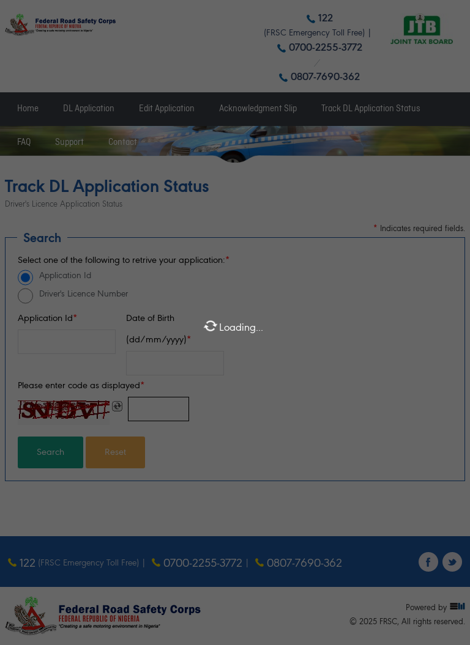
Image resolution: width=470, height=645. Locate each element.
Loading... (233, 325)
